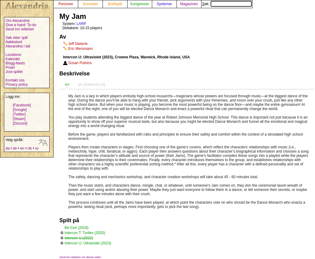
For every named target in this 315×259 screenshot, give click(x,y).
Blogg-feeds (15, 63)
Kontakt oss (15, 80)
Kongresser (139, 4)
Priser (10, 67)
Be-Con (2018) (77, 228)
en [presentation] (67, 84)
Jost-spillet (14, 72)
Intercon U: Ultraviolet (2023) (88, 243)
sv (37, 148)
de (15, 148)
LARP (81, 24)
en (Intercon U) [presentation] (91, 84)
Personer (65, 4)
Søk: (227, 4)
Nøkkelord (13, 42)
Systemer (164, 4)
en (22, 148)
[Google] (19, 110)
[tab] (67, 84)
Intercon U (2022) (79, 238)
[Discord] (20, 123)
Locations (13, 55)
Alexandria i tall (17, 46)
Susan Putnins (80, 63)
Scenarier (90, 4)
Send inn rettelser (19, 29)
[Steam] (19, 119)
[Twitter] (19, 114)
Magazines (189, 4)
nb (30, 148)
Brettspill (115, 4)
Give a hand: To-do (20, 25)
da (7, 148)
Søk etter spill (16, 38)
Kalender (12, 59)
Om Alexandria (17, 21)
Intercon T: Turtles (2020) (85, 233)
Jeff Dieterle (78, 44)
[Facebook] (22, 105)
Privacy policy (16, 84)
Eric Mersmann (80, 49)
